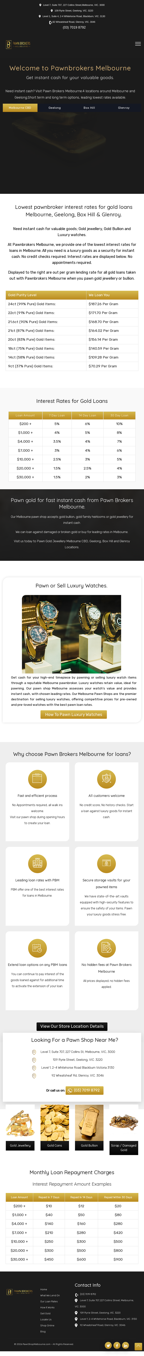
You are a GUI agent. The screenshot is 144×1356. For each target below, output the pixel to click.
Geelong (55, 107)
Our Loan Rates (49, 1306)
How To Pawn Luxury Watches (73, 714)
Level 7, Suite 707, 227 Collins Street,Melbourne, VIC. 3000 (74, 5)
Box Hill (89, 107)
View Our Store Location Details (72, 1026)
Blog (43, 1336)
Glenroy (124, 107)
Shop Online (47, 1330)
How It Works (47, 1312)
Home (43, 1294)
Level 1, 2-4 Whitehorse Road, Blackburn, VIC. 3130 (108, 1323)
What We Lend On (50, 1300)
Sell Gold (45, 1318)
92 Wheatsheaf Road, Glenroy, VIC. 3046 (74, 22)
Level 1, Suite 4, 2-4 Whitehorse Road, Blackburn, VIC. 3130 (74, 16)
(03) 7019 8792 (74, 27)
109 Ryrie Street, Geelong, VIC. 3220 (74, 10)
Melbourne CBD (20, 107)
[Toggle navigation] (138, 43)
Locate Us (46, 1324)
